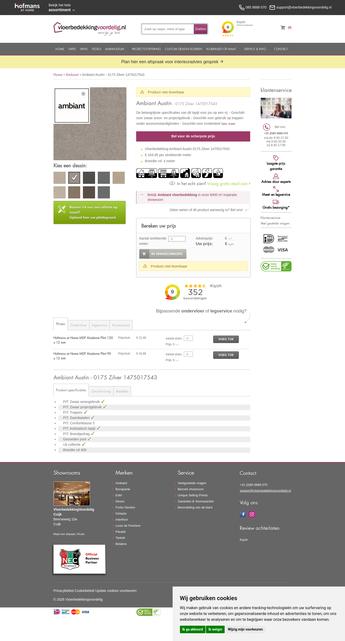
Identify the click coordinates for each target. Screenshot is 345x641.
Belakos (121, 544)
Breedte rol (72, 450)
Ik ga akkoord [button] (192, 629)
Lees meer (228, 123)
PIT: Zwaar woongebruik (82, 402)
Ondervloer (78, 325)
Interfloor (121, 519)
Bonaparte (122, 489)
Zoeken (200, 29)
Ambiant (72, 74)
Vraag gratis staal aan (208, 183)
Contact (281, 49)
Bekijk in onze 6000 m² (192, 197)
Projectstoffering (146, 49)
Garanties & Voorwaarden (196, 501)
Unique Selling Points (193, 495)
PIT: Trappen (73, 412)
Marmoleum (114, 49)
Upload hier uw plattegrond (93, 212)
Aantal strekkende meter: (152, 241)
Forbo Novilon (125, 507)
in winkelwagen (166, 254)
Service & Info (255, 49)
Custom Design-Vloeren (183, 49)
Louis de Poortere (128, 525)
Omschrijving (101, 391)
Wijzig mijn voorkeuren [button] (245, 629)
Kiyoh (244, 540)
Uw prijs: (204, 243)
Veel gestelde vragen (275, 223)
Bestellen (122, 391)
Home (59, 49)
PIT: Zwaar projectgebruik (83, 407)
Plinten (60, 323)
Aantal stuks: (174, 338)
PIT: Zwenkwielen (77, 418)
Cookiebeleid (84, 591)
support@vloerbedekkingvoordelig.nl (265, 490)
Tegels (96, 49)
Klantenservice (270, 218)
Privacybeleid (63, 591)
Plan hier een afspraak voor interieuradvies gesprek (172, 61)
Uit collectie (72, 444)
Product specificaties (71, 390)
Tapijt (72, 49)
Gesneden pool (75, 439)
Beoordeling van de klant (195, 507)
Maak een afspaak (64, 534)
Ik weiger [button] (215, 629)
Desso (119, 501)
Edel (118, 495)
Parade (120, 532)
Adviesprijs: (204, 238)
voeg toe (226, 339)
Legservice (99, 325)
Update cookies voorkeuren (116, 591)
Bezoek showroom (191, 489)
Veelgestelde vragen (192, 483)
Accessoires (121, 325)
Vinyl (84, 49)
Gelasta (120, 513)
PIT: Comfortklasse (78, 423)
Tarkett (120, 538)
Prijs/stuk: (124, 337)
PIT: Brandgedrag (77, 434)
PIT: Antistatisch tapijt (79, 428)
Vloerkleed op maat (221, 49)
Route (80, 534)
